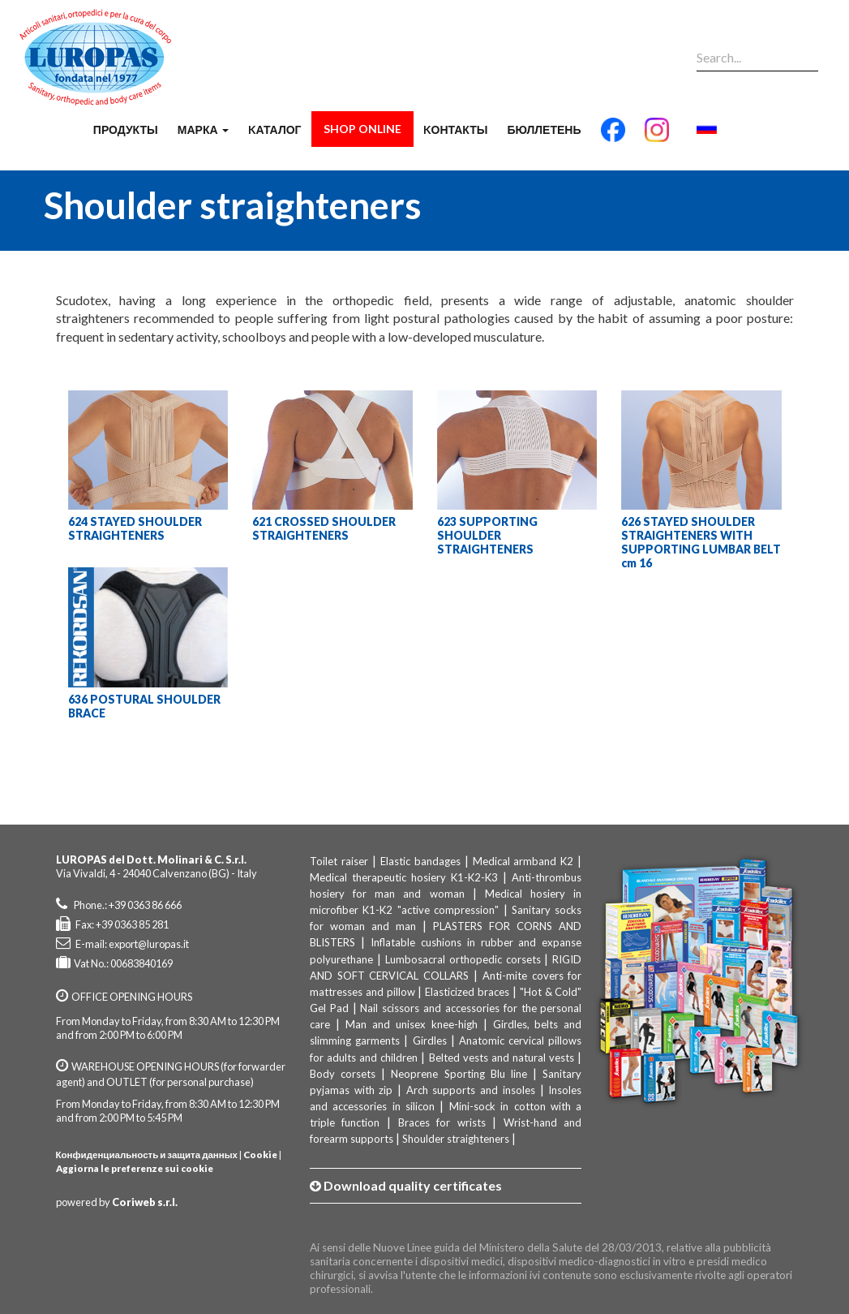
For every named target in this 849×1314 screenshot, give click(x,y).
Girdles (430, 1040)
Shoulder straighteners (455, 1138)
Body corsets (342, 1073)
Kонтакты (455, 129)
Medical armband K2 (523, 861)
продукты (125, 129)
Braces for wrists (442, 1122)
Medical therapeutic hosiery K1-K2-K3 (404, 877)
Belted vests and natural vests (502, 1057)
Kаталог (275, 129)
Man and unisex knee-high (411, 1024)
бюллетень (544, 129)
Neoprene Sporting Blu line (459, 1073)
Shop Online (362, 129)
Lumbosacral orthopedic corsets (463, 959)
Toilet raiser (339, 861)
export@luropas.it (149, 943)
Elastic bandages (420, 861)
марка (203, 129)
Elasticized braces (467, 991)
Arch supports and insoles (470, 1090)
